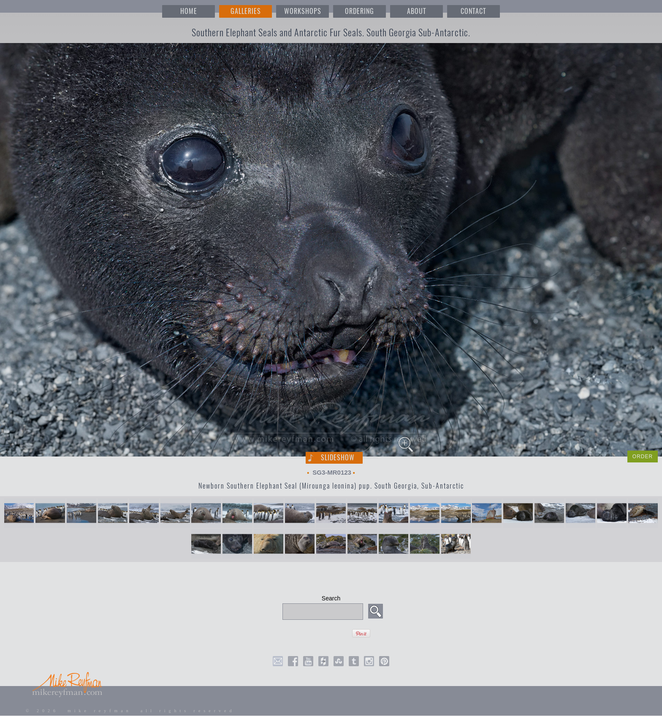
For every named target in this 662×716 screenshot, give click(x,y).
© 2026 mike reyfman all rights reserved (130, 710)
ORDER (642, 456)
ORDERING (359, 11)
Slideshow (338, 457)
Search (331, 598)
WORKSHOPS (302, 11)
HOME (188, 11)
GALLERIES (246, 11)
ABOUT (416, 11)
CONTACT (473, 11)
